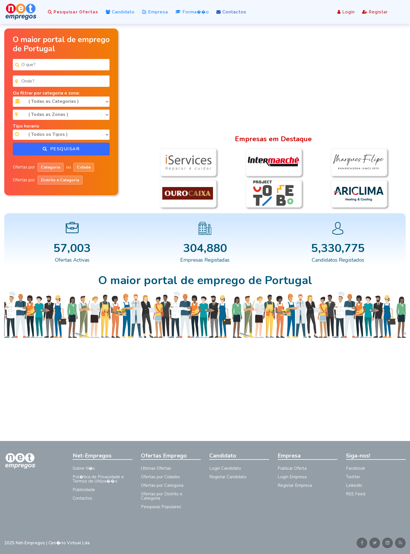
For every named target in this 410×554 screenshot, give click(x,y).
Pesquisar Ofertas (73, 12)
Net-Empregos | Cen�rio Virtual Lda (53, 543)
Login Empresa (292, 477)
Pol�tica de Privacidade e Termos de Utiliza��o (98, 479)
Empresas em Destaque (273, 139)
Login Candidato (225, 468)
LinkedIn (354, 485)
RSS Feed (355, 494)
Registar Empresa (295, 485)
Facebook (355, 468)
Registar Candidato (228, 477)
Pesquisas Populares (161, 507)
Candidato (120, 12)
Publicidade (84, 490)
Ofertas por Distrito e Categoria (162, 496)
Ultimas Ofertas (156, 468)
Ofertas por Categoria (162, 485)
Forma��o (192, 12)
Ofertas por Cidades (160, 477)
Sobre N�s (84, 468)
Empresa (155, 12)
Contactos (231, 12)
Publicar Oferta (292, 468)
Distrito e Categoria (60, 180)
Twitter (353, 477)
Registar (375, 12)
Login (346, 12)
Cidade (84, 167)
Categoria (50, 167)
